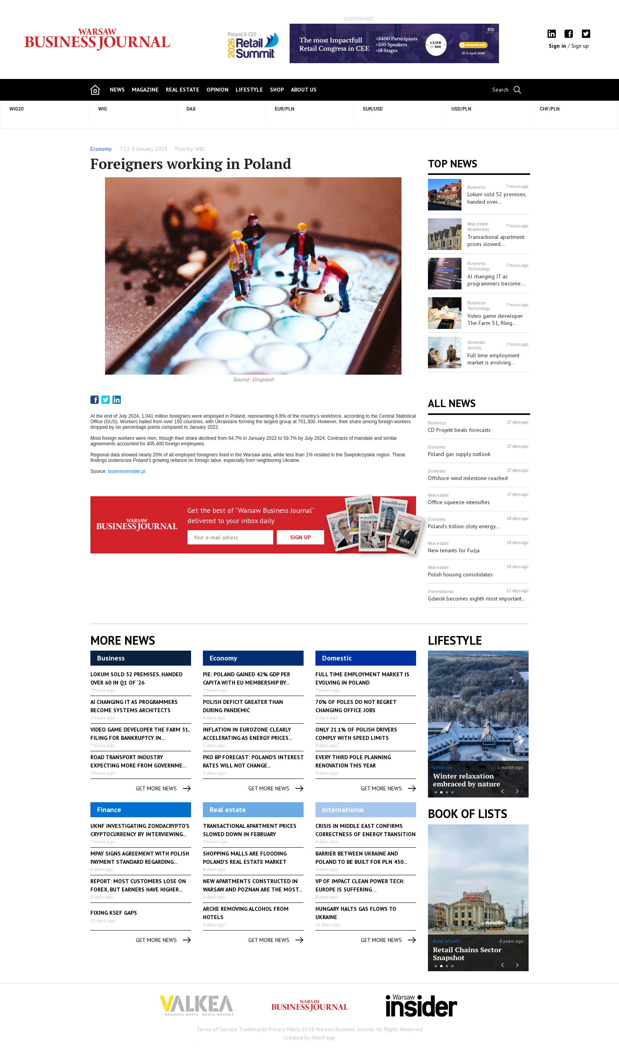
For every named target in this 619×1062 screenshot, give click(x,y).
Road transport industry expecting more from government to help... (140, 765)
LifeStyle (442, 767)
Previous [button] (221, 47)
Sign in (558, 45)
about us (304, 89)
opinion (217, 89)
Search (500, 89)
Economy (101, 148)
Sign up (580, 45)
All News (452, 403)
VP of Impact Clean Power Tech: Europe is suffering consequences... (359, 889)
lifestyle (249, 89)
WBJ (199, 148)
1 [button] (436, 792)
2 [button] (441, 792)
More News (122, 640)
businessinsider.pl (127, 471)
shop (277, 89)
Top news (452, 163)
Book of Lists (467, 813)
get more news (163, 788)
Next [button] (496, 43)
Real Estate (182, 89)
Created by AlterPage (309, 1037)
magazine (145, 89)
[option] (359, 43)
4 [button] (452, 792)
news (117, 89)
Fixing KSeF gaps (113, 912)
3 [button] (447, 792)
